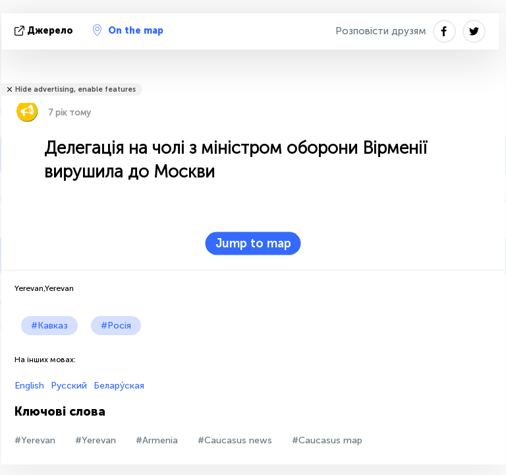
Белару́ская (119, 385)
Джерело (45, 30)
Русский (69, 385)
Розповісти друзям (380, 31)
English (29, 385)
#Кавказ (49, 325)
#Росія (116, 325)
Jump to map (253, 243)
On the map (128, 30)
